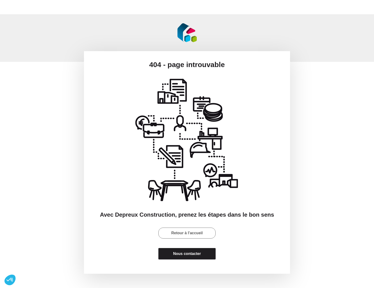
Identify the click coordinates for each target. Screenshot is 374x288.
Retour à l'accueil (187, 233)
